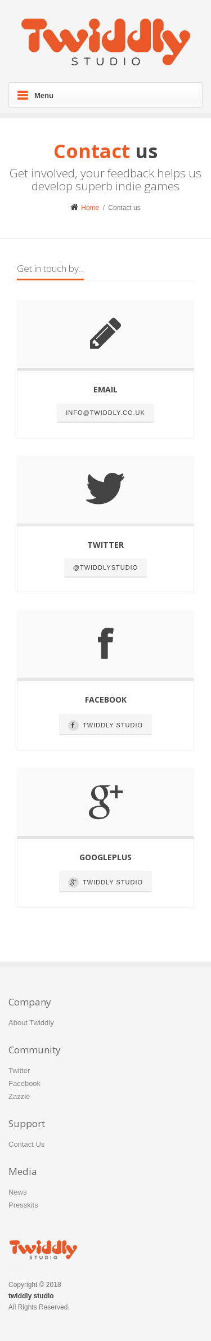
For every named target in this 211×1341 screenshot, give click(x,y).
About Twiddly (31, 1022)
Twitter (105, 544)
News (17, 1192)
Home (84, 208)
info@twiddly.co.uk (105, 412)
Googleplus (105, 857)
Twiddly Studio (105, 725)
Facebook (106, 699)
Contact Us (26, 1144)
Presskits (23, 1205)
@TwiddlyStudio (105, 567)
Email (105, 389)
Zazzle (19, 1096)
